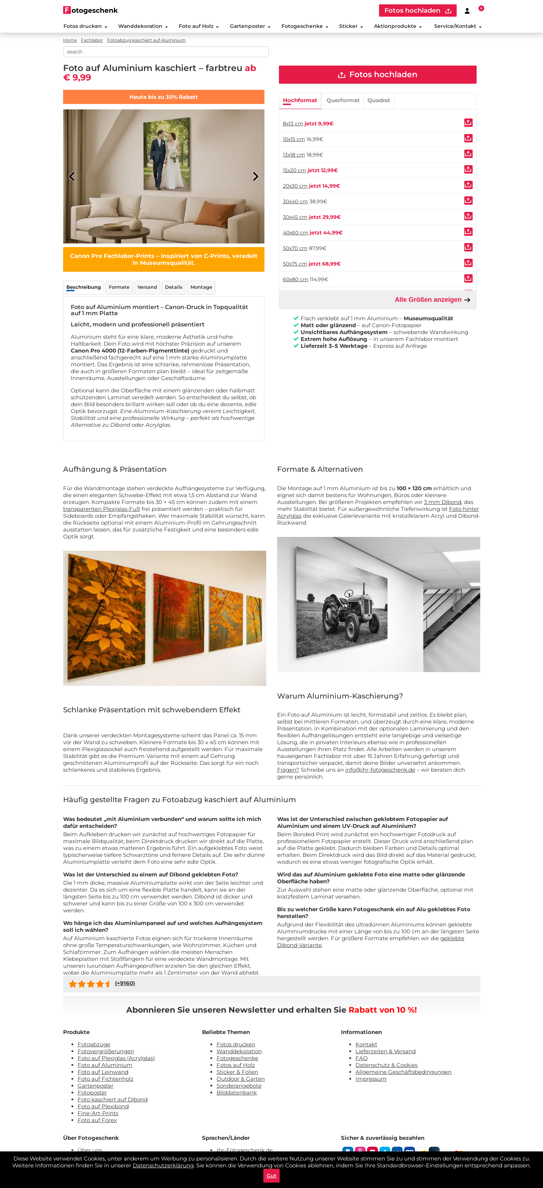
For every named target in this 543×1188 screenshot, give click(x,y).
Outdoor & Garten (241, 1079)
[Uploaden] (468, 124)
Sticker (351, 27)
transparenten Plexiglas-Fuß (101, 510)
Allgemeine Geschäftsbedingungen (403, 1073)
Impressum (371, 1079)
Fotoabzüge (94, 1045)
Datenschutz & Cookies (386, 1066)
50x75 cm (295, 265)
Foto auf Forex (97, 1121)
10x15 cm (294, 140)
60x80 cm (295, 281)
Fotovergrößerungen (106, 1052)
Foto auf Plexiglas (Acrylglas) (116, 1059)
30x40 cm (295, 203)
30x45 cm (295, 218)
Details (173, 288)
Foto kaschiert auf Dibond (113, 1100)
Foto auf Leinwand (103, 1073)
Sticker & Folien (237, 1073)
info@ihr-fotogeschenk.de (380, 771)
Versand (147, 288)
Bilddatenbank (237, 1093)
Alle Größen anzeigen (432, 301)
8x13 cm (293, 125)
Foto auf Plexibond (103, 1107)
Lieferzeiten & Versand (385, 1052)
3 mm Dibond (442, 503)
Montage (201, 288)
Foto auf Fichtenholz (105, 1079)
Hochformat (300, 101)
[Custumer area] (467, 10)
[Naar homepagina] (90, 10)
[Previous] (72, 177)
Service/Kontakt (458, 27)
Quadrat (378, 101)
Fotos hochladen (377, 76)
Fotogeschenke (304, 27)
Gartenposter (250, 27)
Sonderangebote (239, 1086)
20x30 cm (295, 187)
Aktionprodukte (398, 27)
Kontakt (366, 1045)
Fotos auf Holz (236, 1066)
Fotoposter (92, 1093)
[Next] (255, 177)
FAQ (361, 1059)
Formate (119, 288)
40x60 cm (295, 234)
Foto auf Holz (198, 27)
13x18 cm (294, 156)
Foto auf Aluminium (105, 1066)
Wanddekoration (143, 27)
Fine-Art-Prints (98, 1114)
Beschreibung (83, 288)
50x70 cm (295, 249)
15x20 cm (294, 171)
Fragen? (288, 771)
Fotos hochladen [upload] (417, 10)
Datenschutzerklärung (163, 1164)
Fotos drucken (85, 27)
